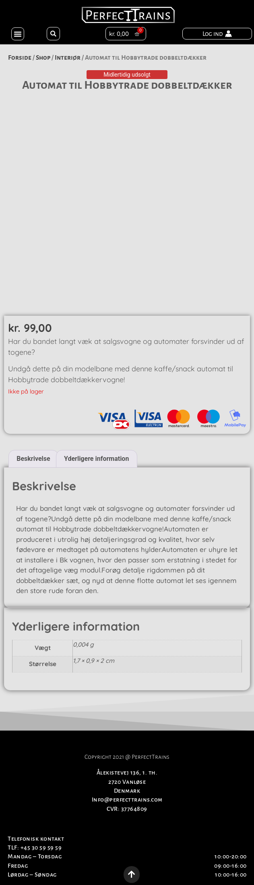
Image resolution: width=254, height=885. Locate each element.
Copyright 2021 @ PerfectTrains (127, 757)
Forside (19, 57)
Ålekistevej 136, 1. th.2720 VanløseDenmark (127, 781)
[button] (17, 33)
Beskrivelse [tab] (33, 458)
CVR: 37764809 (127, 809)
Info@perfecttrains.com (127, 799)
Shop (43, 57)
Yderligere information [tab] (96, 458)
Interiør (68, 57)
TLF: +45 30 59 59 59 (35, 847)
